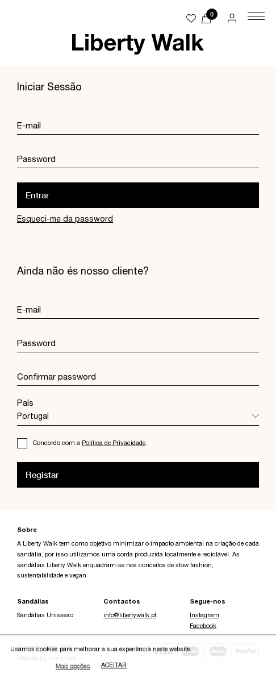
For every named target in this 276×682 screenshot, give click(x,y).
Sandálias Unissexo (45, 616)
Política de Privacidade (113, 443)
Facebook (203, 626)
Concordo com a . (90, 443)
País (25, 404)
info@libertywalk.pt (129, 616)
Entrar (37, 195)
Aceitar (114, 666)
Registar (42, 474)
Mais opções (73, 666)
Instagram (204, 616)
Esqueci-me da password (65, 220)
